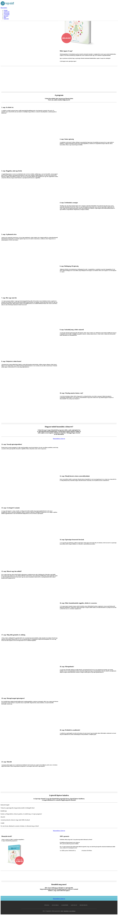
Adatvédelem (66, 911)
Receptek (6, 16)
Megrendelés (4, 7)
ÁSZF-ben (78, 850)
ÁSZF (62, 911)
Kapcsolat (6, 18)
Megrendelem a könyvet (59, 438)
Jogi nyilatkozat (72, 911)
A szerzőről (6, 14)
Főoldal (5, 10)
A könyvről (6, 11)
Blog (5, 17)
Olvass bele (6, 13)
